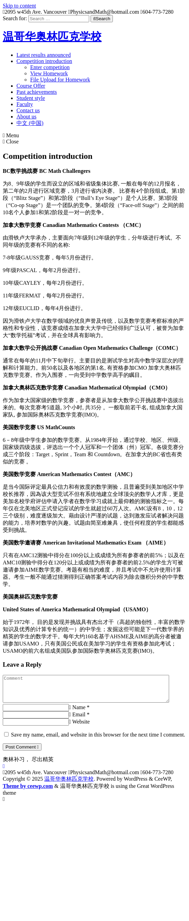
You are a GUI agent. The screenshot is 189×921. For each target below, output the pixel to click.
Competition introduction (44, 61)
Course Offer (30, 86)
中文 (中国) (30, 123)
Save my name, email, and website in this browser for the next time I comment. (98, 740)
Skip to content (19, 6)
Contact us (28, 110)
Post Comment (22, 752)
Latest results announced (43, 55)
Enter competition (50, 67)
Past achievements (36, 92)
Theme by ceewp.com (28, 791)
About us (26, 116)
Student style (30, 98)
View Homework (49, 73)
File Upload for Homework (60, 79)
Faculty (24, 104)
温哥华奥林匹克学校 (52, 36)
